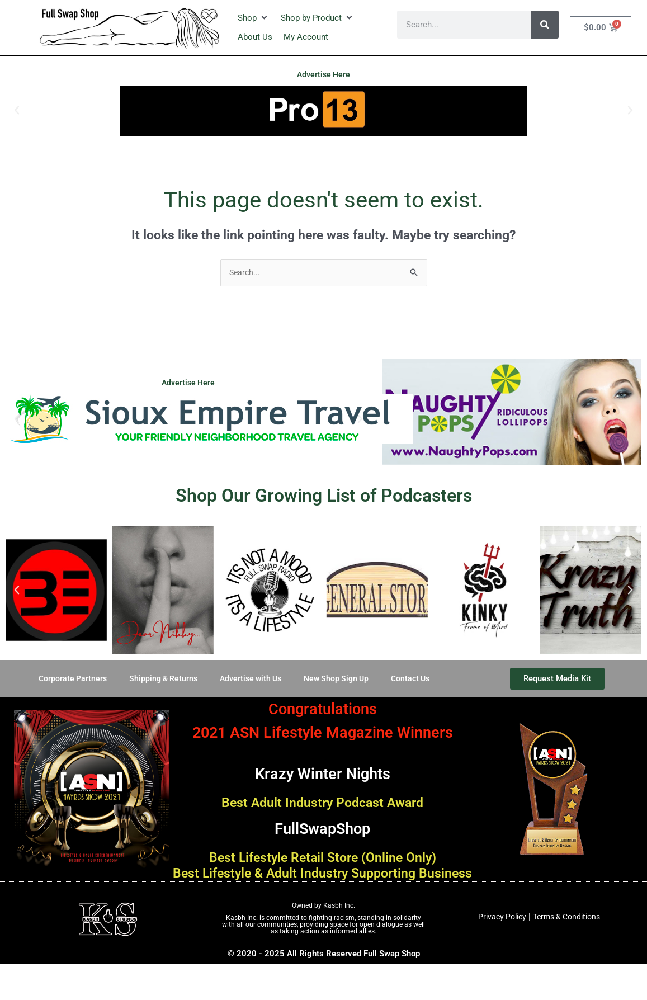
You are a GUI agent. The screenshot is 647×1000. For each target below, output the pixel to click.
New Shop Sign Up (339, 679)
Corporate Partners (65, 679)
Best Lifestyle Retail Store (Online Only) (323, 858)
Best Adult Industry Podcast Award (323, 803)
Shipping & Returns (159, 679)
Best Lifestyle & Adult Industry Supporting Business (322, 882)
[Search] (545, 25)
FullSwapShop (322, 828)
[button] (253, 18)
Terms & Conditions (569, 933)
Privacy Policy (499, 933)
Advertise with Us (250, 679)
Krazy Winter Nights (322, 773)
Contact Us (417, 679)
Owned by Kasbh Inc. (323, 923)
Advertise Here (323, 74)
